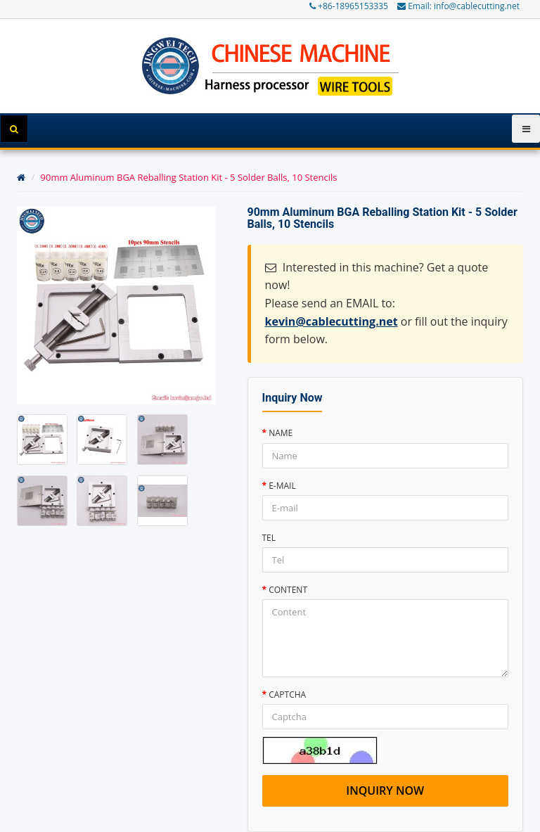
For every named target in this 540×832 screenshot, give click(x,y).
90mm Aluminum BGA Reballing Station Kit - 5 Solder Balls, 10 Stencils (189, 177)
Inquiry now (385, 790)
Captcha (287, 694)
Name (280, 433)
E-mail (282, 486)
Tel (269, 538)
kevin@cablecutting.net (331, 321)
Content (288, 590)
